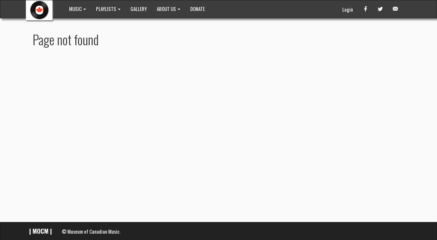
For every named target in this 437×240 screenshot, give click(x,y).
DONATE (197, 8)
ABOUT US (168, 8)
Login (347, 9)
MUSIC (77, 8)
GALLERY (139, 8)
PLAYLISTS (108, 8)
